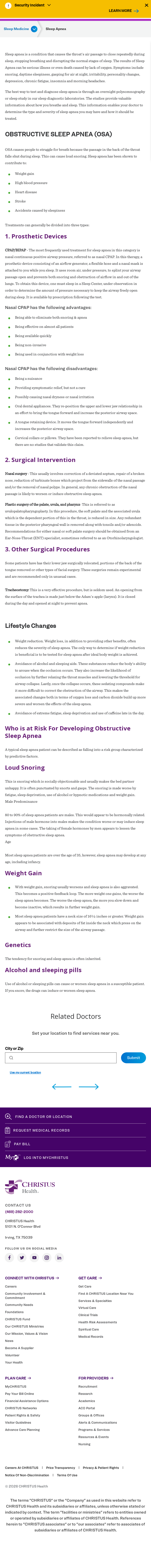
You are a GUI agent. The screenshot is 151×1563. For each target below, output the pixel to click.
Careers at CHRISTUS (21, 1468)
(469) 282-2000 (19, 1212)
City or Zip (14, 1048)
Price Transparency (60, 1468)
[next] (89, 1087)
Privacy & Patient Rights (101, 1468)
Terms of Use (67, 1475)
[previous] (61, 1087)
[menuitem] (32, 5)
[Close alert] (147, 5)
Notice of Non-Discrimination (27, 1475)
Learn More (120, 10)
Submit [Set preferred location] (133, 1057)
